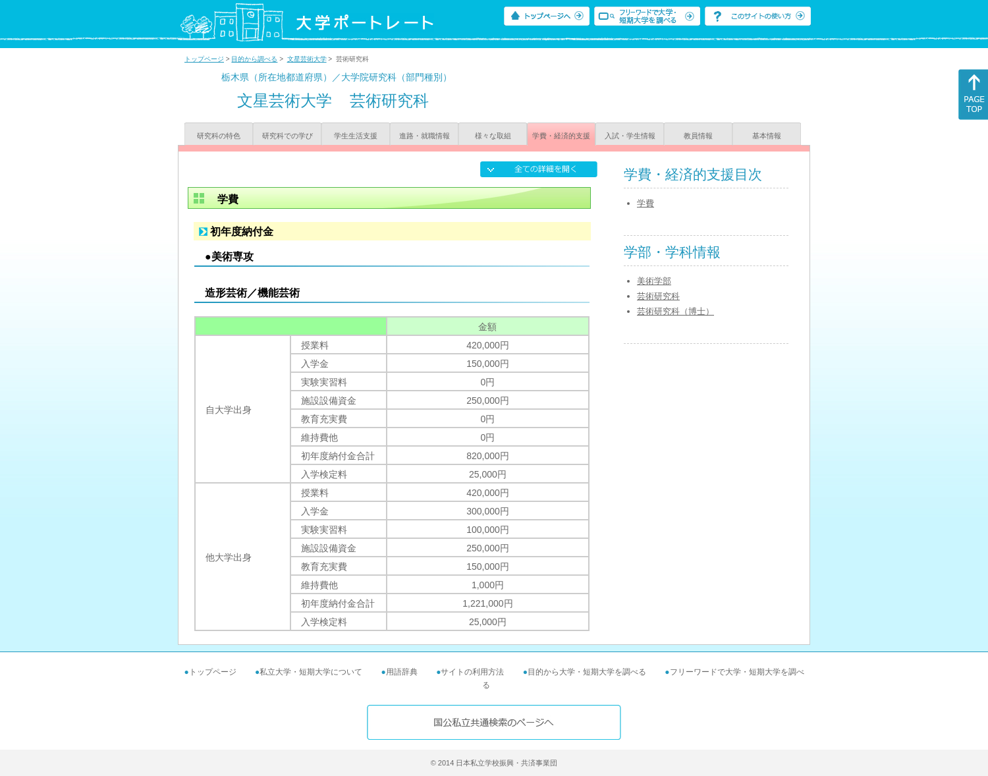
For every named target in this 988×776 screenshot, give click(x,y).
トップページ (204, 59)
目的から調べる (254, 59)
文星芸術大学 (307, 59)
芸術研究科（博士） (675, 311)
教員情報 (698, 136)
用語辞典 (402, 672)
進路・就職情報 (424, 136)
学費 (645, 203)
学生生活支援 (355, 136)
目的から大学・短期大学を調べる (587, 672)
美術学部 (654, 281)
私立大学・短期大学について (311, 672)
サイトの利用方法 (472, 672)
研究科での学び (287, 136)
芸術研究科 (658, 296)
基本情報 (766, 136)
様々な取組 (493, 136)
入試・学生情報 (630, 136)
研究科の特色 (218, 136)
